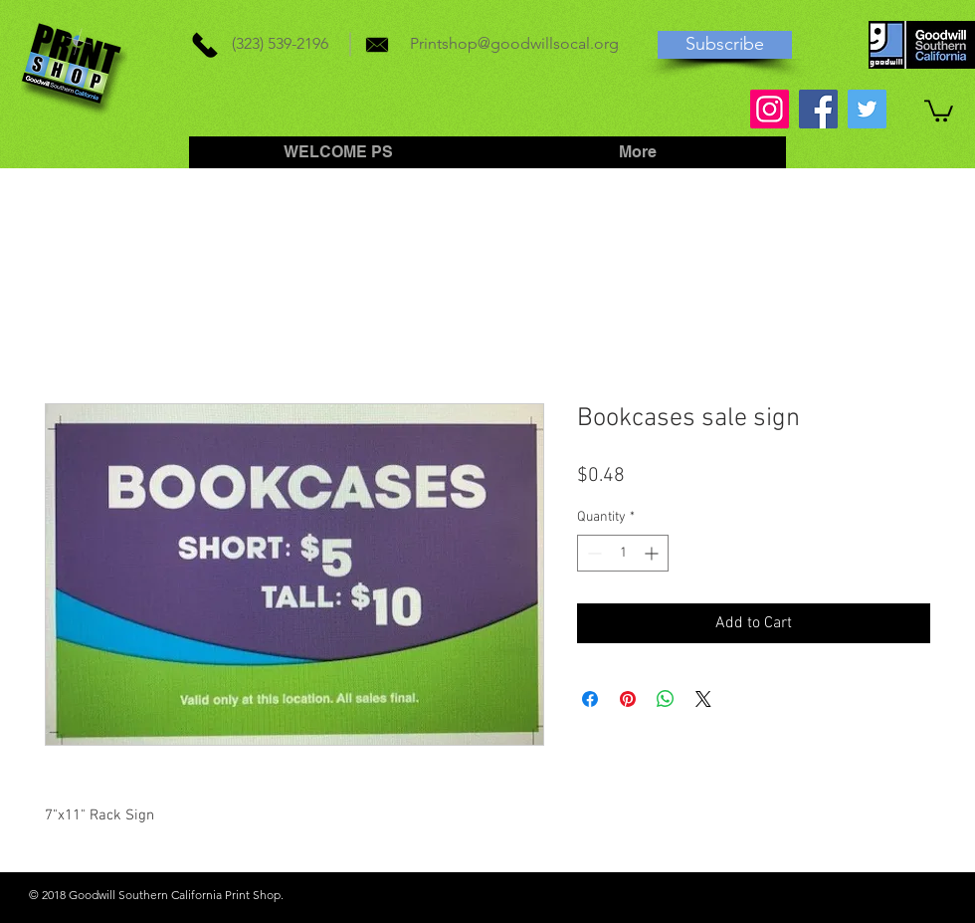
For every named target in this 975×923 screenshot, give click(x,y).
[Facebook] (818, 109)
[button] (938, 109)
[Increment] (653, 553)
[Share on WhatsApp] (666, 699)
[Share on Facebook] (590, 699)
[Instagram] (769, 109)
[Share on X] (703, 699)
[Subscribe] (725, 45)
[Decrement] (592, 553)
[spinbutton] (623, 553)
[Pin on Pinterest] (628, 699)
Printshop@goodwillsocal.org (514, 43)
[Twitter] (867, 109)
